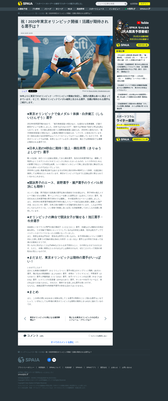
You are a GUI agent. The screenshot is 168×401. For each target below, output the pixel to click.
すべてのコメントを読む (62, 342)
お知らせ (114, 367)
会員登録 (134, 4)
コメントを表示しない (99, 336)
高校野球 (80, 9)
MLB (70, 9)
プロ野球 (36, 9)
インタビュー (114, 9)
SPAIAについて (55, 367)
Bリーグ (59, 9)
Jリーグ (48, 9)
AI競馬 (130, 9)
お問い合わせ (127, 367)
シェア (24, 91)
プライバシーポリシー (26, 367)
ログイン (144, 4)
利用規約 (42, 367)
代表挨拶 (68, 367)
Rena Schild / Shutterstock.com (99, 91)
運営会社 (103, 367)
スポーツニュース (96, 9)
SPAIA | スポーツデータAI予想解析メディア (39, 380)
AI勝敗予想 (22, 9)
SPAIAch (145, 9)
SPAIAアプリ (91, 367)
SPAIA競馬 (23, 374)
